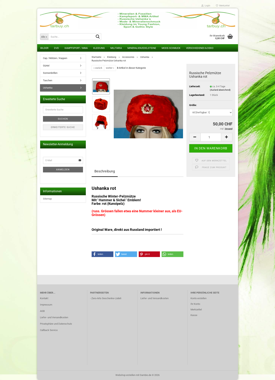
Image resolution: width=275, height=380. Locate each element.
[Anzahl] (210, 137)
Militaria (116, 48)
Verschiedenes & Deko (199, 48)
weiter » (110, 67)
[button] (194, 137)
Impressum (46, 304)
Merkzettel (223, 5)
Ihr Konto (195, 304)
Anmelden (63, 169)
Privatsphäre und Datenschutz (56, 323)
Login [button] (205, 5)
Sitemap (47, 198)
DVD (56, 48)
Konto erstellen (198, 298)
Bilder (44, 48)
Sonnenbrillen (50, 73)
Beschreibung (104, 171)
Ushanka (47, 87)
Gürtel (46, 65)
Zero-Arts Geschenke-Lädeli (106, 298)
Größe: (193, 105)
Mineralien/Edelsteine (141, 48)
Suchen (63, 119)
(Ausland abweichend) (220, 90)
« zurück (97, 67)
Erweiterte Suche (63, 127)
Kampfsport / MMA (76, 48)
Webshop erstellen (125, 375)
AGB (42, 311)
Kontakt (44, 298)
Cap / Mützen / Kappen (55, 58)
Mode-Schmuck (171, 48)
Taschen (47, 80)
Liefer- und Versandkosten (54, 317)
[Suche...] (44, 36)
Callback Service (49, 330)
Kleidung (99, 48)
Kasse (194, 315)
